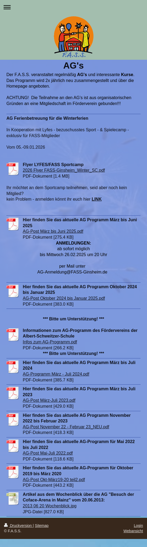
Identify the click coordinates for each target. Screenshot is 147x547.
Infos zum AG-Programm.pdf (50, 342)
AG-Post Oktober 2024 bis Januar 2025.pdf (64, 298)
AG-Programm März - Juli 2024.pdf (56, 374)
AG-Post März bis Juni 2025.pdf (53, 231)
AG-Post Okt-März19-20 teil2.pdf (54, 479)
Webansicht (133, 531)
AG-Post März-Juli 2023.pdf (49, 400)
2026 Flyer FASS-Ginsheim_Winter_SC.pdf (64, 170)
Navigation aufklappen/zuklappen (73, 7)
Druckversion (18, 525)
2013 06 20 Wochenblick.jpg (50, 506)
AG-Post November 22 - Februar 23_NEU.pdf (66, 427)
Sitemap (41, 525)
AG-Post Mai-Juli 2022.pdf (48, 453)
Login (138, 525)
